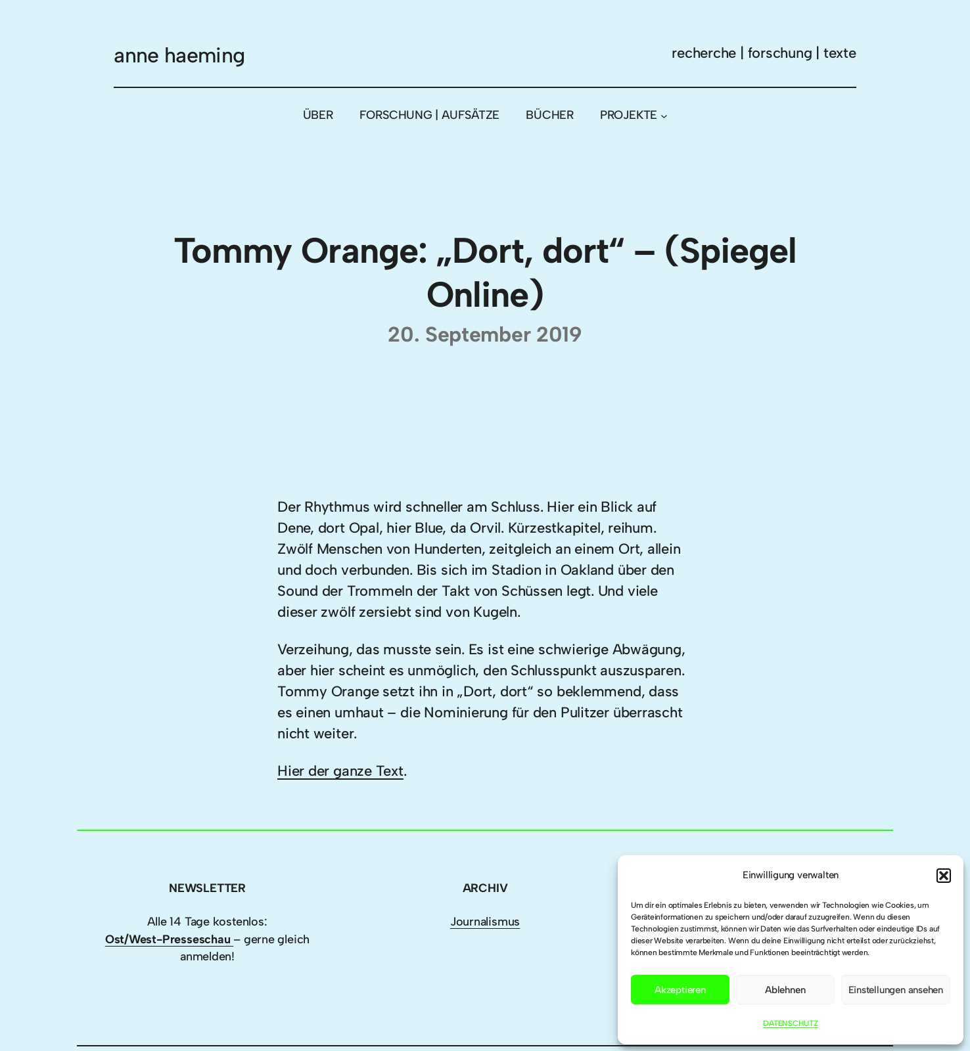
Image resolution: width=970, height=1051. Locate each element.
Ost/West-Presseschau (169, 939)
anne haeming (179, 55)
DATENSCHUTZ (790, 1023)
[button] (943, 875)
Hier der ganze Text (340, 771)
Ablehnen (785, 990)
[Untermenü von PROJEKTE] (664, 115)
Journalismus (485, 921)
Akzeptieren (680, 990)
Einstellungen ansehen (895, 990)
